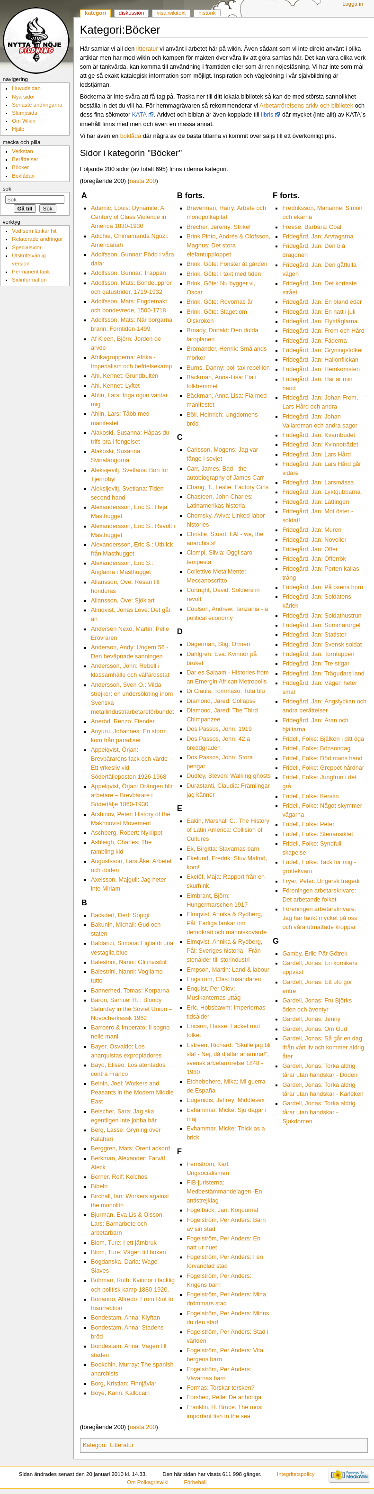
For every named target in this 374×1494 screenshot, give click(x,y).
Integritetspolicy (295, 1474)
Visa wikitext (171, 13)
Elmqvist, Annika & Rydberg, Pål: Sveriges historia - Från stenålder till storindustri (224, 950)
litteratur (147, 49)
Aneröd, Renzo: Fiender (123, 721)
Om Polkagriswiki (148, 1482)
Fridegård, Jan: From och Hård (323, 331)
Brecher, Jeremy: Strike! (218, 227)
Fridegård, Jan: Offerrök (314, 559)
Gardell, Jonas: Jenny (311, 1019)
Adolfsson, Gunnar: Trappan (128, 273)
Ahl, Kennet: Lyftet (115, 386)
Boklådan (23, 176)
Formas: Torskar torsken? (221, 1388)
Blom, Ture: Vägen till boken (128, 1252)
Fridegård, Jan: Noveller (314, 540)
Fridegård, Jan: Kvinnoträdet (320, 444)
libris (267, 114)
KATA (139, 114)
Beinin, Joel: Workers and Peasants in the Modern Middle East (132, 1092)
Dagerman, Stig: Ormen (218, 644)
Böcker (20, 167)
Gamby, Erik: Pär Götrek (314, 953)
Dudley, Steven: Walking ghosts (229, 776)
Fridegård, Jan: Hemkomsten (321, 369)
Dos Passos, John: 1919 (219, 729)
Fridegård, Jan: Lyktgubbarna (321, 492)
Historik (206, 13)
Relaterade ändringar (37, 239)
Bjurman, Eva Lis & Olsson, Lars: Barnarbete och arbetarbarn (127, 1224)
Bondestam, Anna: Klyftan (125, 1317)
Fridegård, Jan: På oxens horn (322, 587)
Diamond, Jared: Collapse (221, 701)
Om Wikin (24, 121)
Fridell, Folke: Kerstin (310, 796)
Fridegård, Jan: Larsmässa (318, 482)
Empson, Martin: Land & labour (228, 969)
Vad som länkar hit (34, 231)
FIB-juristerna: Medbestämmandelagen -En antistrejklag (224, 1191)
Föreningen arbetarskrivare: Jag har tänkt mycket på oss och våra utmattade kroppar (319, 918)
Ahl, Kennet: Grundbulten (124, 376)
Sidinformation (29, 279)
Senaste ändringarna (37, 105)
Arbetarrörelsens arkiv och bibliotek (306, 105)
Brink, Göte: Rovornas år (220, 302)
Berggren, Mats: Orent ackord (130, 1148)
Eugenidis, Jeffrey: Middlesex (226, 1100)
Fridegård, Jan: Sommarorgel (321, 625)
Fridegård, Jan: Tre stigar (315, 663)
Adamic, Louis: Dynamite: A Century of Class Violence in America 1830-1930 (128, 217)
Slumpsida (24, 113)
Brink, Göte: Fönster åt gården (227, 264)
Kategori (94, 1445)
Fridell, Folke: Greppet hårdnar (323, 768)
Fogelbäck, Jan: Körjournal (222, 1210)
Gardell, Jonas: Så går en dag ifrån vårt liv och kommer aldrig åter (323, 1047)
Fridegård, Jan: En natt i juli (318, 312)
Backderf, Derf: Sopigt (120, 915)
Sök (7, 188)
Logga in (352, 4)
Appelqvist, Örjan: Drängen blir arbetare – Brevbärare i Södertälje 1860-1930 (132, 795)
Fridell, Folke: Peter (308, 824)
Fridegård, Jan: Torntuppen (318, 654)
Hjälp (18, 129)
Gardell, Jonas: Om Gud (314, 1029)
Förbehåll (195, 1482)
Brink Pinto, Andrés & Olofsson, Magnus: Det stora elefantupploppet (228, 245)
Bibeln (99, 1186)
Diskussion (131, 13)
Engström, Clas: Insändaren (224, 979)
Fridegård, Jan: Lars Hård (316, 454)
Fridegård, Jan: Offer (310, 549)
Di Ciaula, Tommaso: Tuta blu (226, 691)
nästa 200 (143, 181)
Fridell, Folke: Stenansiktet (317, 834)
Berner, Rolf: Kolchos (119, 1177)
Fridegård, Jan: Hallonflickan (320, 359)
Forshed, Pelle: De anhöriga (224, 1397)
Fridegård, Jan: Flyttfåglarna (319, 321)
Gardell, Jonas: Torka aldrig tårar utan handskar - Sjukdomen (318, 1112)
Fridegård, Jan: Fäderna (314, 340)
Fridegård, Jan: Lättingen (315, 502)
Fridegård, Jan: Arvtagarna (317, 236)
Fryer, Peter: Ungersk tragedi (320, 881)
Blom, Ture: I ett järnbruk (124, 1242)
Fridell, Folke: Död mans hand (322, 758)
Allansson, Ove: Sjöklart (123, 600)
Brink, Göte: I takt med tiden (224, 274)
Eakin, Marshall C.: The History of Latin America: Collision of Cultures (228, 830)
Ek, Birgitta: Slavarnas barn (223, 849)
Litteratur (122, 1445)
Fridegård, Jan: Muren (311, 530)
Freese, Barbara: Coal (311, 227)
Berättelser (25, 159)
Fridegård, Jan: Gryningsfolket (322, 350)
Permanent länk (31, 271)
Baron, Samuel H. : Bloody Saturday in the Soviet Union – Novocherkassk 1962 (131, 1009)
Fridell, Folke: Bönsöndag (316, 748)
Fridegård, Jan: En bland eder (322, 302)
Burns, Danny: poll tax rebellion (228, 367)
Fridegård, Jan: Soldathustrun (321, 615)
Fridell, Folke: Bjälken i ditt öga (323, 739)
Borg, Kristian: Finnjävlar (123, 1383)
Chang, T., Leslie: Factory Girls (227, 487)
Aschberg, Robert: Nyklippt (126, 832)
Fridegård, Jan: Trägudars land (323, 673)
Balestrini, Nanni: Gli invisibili (129, 962)
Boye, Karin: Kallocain (120, 1393)
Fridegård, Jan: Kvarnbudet (318, 435)
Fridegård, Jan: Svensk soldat (322, 644)
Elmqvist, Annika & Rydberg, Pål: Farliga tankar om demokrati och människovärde (227, 923)
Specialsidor (26, 247)
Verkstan (22, 151)
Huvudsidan (26, 88)
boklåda (130, 136)
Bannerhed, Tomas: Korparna (130, 990)
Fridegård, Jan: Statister (314, 634)
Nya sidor (23, 97)
